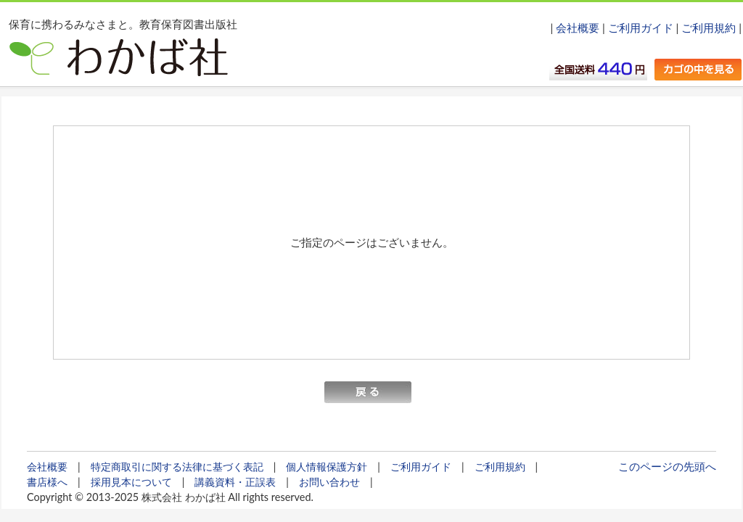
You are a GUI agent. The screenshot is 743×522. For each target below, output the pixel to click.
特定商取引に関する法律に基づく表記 (177, 466)
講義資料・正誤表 (235, 482)
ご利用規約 (708, 27)
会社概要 (577, 27)
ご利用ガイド (640, 27)
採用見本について (131, 482)
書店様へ (47, 482)
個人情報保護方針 (326, 466)
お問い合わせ (329, 482)
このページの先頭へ (667, 466)
